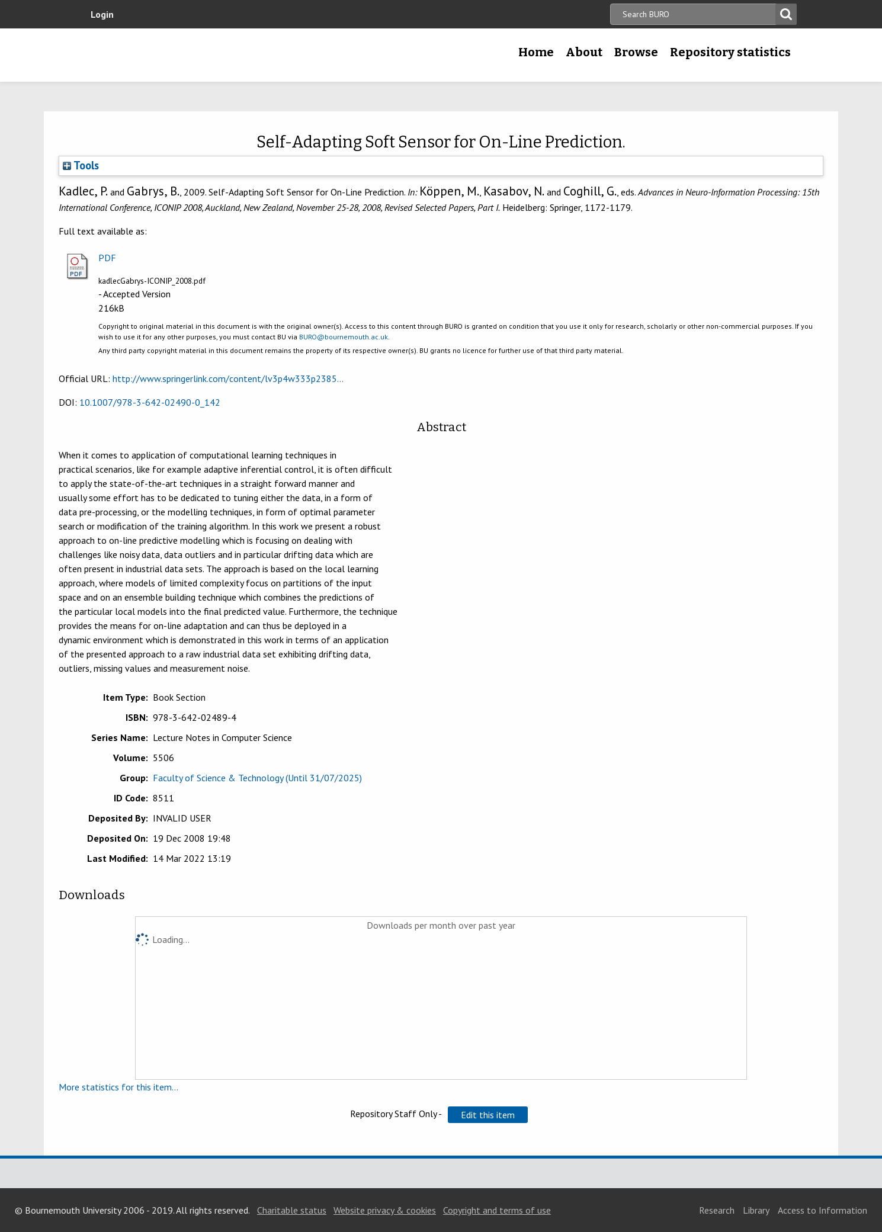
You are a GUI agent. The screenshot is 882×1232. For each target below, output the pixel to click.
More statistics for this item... (118, 1087)
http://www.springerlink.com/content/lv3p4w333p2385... (228, 378)
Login (102, 14)
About (584, 52)
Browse (636, 52)
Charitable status (291, 1210)
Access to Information (822, 1210)
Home (536, 52)
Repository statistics (730, 52)
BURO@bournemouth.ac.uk (343, 336)
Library (756, 1210)
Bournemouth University (169, 55)
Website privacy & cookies (384, 1210)
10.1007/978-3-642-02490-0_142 (149, 402)
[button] (488, 1114)
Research (717, 1210)
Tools (81, 165)
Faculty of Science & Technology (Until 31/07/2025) (257, 778)
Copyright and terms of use (497, 1210)
